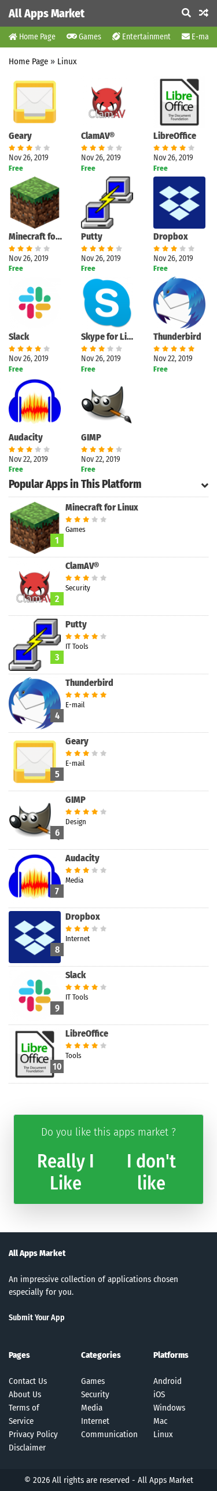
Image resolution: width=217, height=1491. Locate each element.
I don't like (151, 1172)
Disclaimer (27, 1447)
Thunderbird (177, 336)
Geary (20, 135)
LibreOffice (174, 135)
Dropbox (170, 236)
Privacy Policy (33, 1434)
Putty (91, 236)
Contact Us (28, 1381)
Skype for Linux (108, 336)
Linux (67, 61)
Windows (169, 1407)
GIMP (91, 437)
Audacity (26, 437)
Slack (19, 336)
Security (95, 1394)
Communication (109, 1434)
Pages (19, 1355)
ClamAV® (98, 135)
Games (84, 37)
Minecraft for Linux (36, 236)
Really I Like (65, 1172)
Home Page (32, 37)
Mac (160, 1421)
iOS (159, 1394)
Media (91, 1407)
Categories (101, 1355)
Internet (95, 1421)
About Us (25, 1394)
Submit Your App (37, 1318)
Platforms (171, 1355)
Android (167, 1381)
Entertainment (141, 37)
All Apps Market (46, 13)
